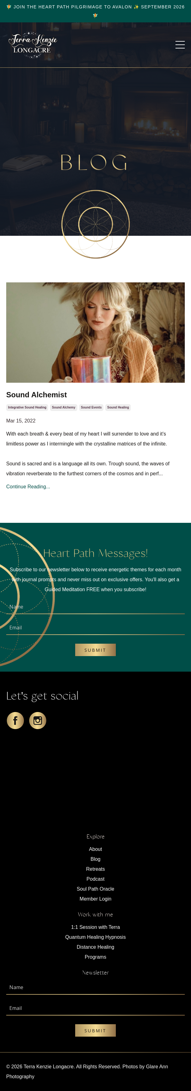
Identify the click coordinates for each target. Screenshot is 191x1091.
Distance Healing (95, 947)
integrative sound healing (27, 407)
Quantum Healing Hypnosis (95, 937)
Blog (95, 859)
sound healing (118, 407)
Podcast (96, 879)
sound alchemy (63, 407)
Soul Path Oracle (95, 889)
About (95, 849)
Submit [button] (95, 650)
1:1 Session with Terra (95, 927)
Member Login (95, 899)
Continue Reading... (28, 486)
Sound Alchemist (36, 394)
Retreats (95, 869)
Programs (95, 957)
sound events (91, 407)
